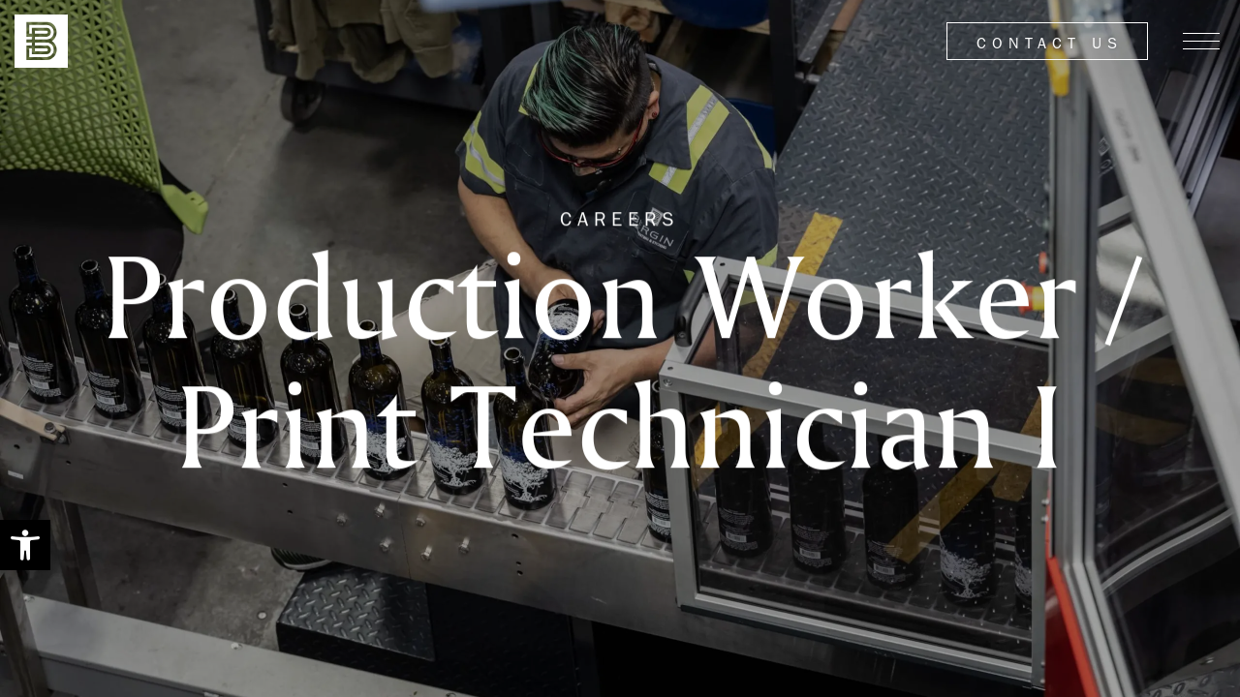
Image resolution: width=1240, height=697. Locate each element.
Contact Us (1049, 43)
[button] (25, 545)
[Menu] (1201, 41)
